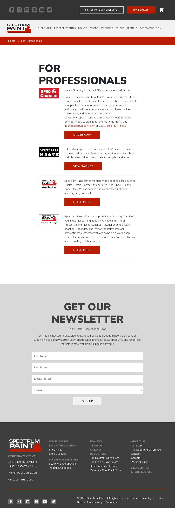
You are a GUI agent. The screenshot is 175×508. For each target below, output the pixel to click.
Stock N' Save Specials (63, 464)
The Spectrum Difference (146, 450)
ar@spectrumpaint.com (81, 126)
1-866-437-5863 (115, 126)
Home (11, 41)
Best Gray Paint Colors (103, 466)
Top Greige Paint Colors (104, 462)
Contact (135, 454)
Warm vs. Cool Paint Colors (106, 470)
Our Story (137, 445)
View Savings (83, 166)
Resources (107, 28)
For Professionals (65, 28)
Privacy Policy (139, 462)
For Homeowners (62, 445)
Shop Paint (55, 450)
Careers (135, 458)
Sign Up (87, 401)
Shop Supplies (57, 454)
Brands (82, 28)
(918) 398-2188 (26, 473)
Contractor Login (150, 28)
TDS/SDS (94, 28)
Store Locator (141, 10)
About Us (132, 28)
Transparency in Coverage (102, 502)
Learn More (82, 202)
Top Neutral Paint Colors (104, 458)
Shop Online (44, 28)
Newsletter (140, 468)
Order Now (82, 135)
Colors (120, 28)
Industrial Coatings (60, 468)
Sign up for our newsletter (101, 10)
